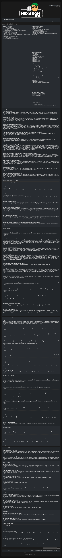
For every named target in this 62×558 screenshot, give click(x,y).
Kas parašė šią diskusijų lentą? (36, 103)
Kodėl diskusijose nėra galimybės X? (37, 104)
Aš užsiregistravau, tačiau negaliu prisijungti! (10, 33)
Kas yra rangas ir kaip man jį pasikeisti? (38, 32)
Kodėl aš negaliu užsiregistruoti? (8, 37)
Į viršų (5, 114)
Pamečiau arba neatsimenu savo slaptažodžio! (10, 32)
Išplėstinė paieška (57, 6)
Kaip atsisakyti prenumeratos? (36, 95)
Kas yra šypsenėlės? (35, 55)
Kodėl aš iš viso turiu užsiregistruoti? (8, 28)
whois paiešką (11, 540)
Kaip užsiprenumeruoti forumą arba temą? (38, 94)
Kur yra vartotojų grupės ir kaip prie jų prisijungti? (39, 67)
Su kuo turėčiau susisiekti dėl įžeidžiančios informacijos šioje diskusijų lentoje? (44, 105)
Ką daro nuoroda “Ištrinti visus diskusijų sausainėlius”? (11, 38)
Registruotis (53, 21)
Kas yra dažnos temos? (35, 59)
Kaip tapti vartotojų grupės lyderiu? (37, 68)
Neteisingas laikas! (35, 28)
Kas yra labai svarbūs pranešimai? (37, 57)
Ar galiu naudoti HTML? (35, 54)
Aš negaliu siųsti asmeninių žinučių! (37, 75)
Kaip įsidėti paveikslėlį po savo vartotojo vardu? (39, 31)
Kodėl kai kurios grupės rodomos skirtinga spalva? (39, 69)
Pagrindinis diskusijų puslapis (9, 19)
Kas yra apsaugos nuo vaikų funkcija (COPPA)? (10, 36)
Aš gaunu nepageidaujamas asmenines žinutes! (39, 76)
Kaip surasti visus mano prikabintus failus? (38, 99)
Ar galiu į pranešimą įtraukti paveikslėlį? (38, 56)
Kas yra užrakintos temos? (36, 60)
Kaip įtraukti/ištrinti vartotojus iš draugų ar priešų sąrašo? (40, 82)
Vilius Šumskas (29, 554)
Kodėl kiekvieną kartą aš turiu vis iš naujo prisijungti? (11, 29)
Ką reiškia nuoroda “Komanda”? (37, 71)
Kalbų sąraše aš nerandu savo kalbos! (38, 30)
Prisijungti (57, 21)
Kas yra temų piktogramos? (36, 61)
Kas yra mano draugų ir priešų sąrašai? (38, 81)
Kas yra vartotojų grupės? (36, 66)
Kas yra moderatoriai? (35, 65)
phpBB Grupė (31, 526)
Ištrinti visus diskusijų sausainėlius (40, 550)
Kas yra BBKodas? (35, 53)
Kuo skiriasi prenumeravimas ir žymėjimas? (38, 93)
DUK (49, 21)
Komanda (32, 550)
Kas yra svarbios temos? (35, 58)
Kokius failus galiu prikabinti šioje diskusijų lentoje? (40, 98)
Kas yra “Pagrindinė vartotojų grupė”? (37, 70)
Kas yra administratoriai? (35, 64)
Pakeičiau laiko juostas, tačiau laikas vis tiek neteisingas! (40, 29)
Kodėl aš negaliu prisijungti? (7, 27)
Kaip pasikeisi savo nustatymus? (37, 27)
